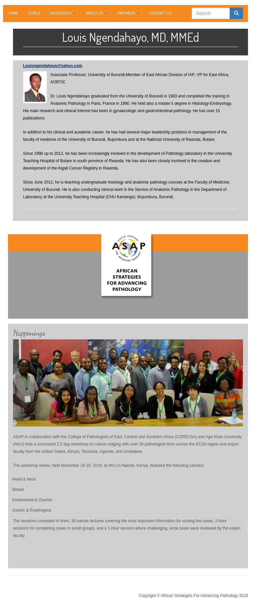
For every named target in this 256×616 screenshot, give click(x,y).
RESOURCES (63, 13)
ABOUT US (96, 13)
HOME (13, 13)
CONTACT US (160, 13)
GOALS (34, 13)
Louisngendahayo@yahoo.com (52, 65)
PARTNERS (128, 13)
